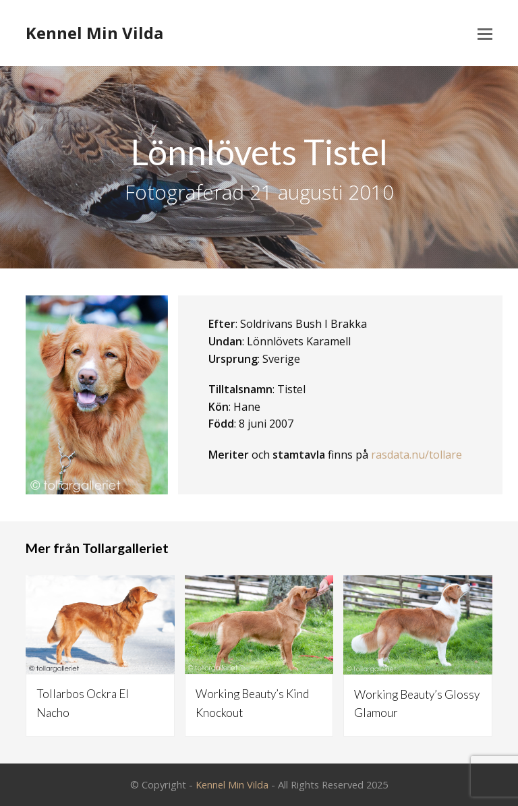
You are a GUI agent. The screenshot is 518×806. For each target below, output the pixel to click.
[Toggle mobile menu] (485, 33)
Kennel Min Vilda (94, 33)
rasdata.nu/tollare (416, 454)
